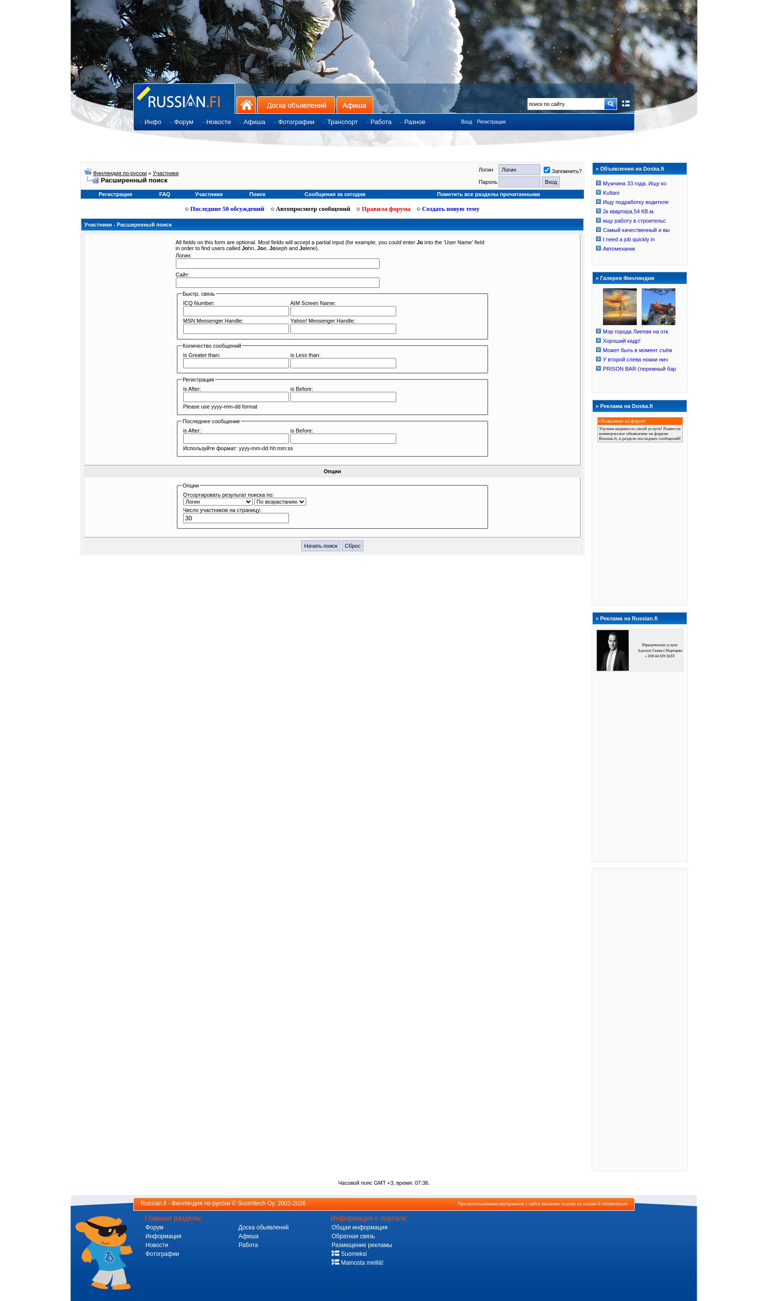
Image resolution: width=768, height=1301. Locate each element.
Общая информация (359, 1227)
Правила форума (383, 208)
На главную (246, 104)
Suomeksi (349, 1253)
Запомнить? (563, 171)
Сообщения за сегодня (335, 194)
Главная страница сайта (184, 98)
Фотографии (162, 1253)
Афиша (354, 104)
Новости (156, 1245)
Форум (154, 1227)
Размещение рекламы (362, 1245)
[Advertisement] (639, 1019)
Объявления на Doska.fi (632, 169)
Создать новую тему (448, 208)
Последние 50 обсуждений (224, 208)
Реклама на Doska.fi (626, 406)
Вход (466, 122)
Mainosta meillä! (358, 1262)
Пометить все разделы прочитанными (488, 194)
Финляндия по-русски (120, 173)
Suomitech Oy (256, 1203)
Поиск (257, 194)
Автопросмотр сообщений (311, 208)
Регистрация (491, 122)
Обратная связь (353, 1236)
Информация (163, 1236)
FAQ (164, 194)
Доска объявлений (296, 104)
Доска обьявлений (264, 1227)
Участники (166, 173)
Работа (248, 1245)
